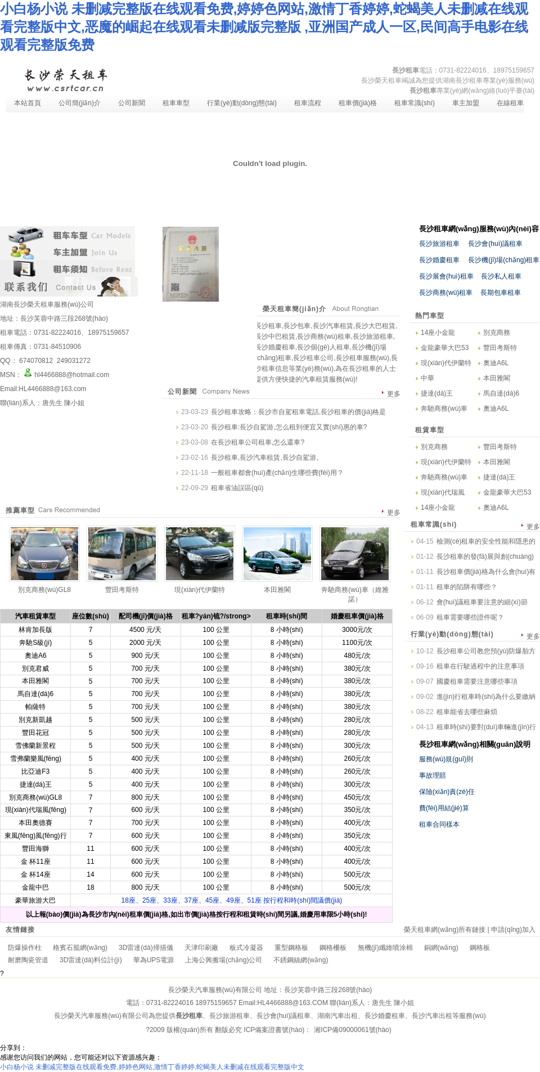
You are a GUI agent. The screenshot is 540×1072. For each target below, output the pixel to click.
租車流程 (307, 103)
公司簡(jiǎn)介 (79, 103)
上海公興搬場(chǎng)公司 (223, 960)
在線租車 (510, 103)
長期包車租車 (498, 293)
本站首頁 (27, 103)
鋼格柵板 (333, 948)
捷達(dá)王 (437, 393)
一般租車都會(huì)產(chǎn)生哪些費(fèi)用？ (277, 473)
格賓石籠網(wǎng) (80, 948)
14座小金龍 (438, 333)
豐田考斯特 (500, 348)
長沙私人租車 (498, 276)
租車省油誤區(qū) (237, 488)
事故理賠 (432, 775)
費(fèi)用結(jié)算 (444, 808)
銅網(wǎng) (441, 948)
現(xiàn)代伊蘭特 (446, 363)
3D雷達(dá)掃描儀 (146, 948)
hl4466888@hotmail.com (66, 375)
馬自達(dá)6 (501, 393)
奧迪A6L (495, 363)
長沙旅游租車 (439, 244)
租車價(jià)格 (358, 103)
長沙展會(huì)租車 (446, 276)
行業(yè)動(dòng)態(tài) (242, 103)
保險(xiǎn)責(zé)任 (447, 792)
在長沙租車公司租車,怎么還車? (257, 442)
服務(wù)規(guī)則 (446, 759)
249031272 (72, 361)
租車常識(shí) (414, 103)
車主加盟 (465, 103)
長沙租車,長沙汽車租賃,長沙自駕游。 (267, 457)
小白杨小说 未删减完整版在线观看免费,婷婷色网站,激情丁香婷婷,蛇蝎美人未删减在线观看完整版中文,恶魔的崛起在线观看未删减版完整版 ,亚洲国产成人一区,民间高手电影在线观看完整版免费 (264, 26)
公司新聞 (131, 103)
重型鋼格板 (291, 948)
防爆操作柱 (25, 948)
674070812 (36, 361)
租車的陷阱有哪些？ (466, 587)
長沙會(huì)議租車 (495, 244)
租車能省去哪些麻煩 (466, 712)
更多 (393, 394)
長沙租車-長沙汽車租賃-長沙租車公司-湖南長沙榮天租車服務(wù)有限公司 (65, 79)
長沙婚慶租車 (439, 260)
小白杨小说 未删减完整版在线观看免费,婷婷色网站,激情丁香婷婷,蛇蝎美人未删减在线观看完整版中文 (152, 1067)
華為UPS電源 (153, 960)
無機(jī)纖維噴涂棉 (385, 948)
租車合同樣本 (439, 824)
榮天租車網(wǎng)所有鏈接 (444, 930)
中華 (427, 378)
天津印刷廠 (201, 948)
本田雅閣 (496, 378)
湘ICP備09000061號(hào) (352, 1030)
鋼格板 (480, 948)
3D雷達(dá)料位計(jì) (91, 960)
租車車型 (176, 103)
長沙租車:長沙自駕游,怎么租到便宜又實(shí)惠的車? (289, 427)
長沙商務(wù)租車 (445, 293)
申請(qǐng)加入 (513, 930)
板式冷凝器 (246, 948)
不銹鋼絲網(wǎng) (300, 960)
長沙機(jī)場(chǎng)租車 (503, 260)
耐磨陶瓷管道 (28, 960)
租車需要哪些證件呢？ (470, 617)
